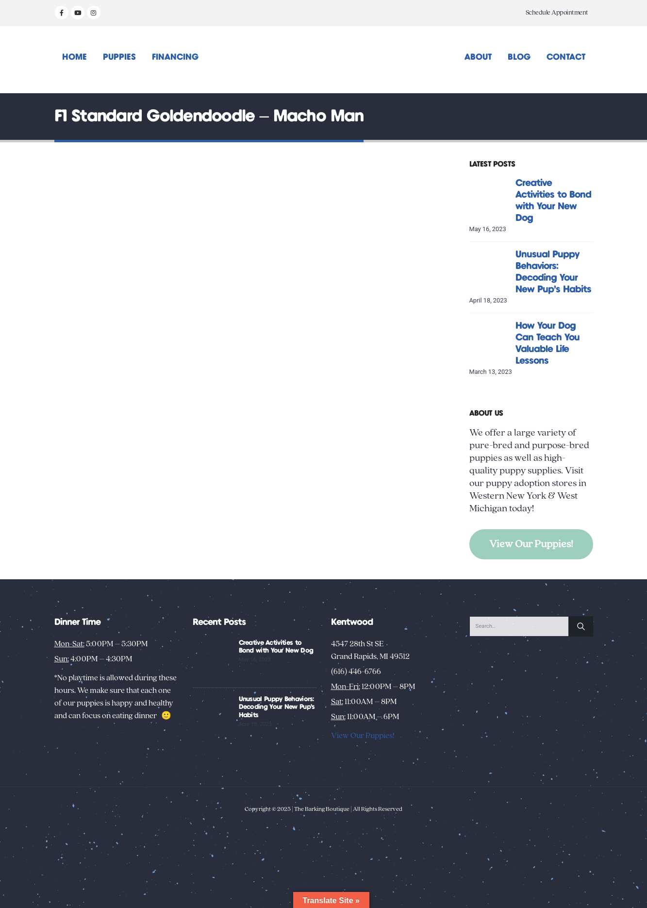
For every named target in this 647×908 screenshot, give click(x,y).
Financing (175, 57)
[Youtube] (77, 12)
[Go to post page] (490, 197)
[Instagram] (93, 12)
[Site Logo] (323, 59)
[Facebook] (61, 12)
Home (74, 57)
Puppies (119, 57)
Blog (519, 57)
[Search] (581, 626)
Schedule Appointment (557, 12)
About (478, 57)
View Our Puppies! (531, 544)
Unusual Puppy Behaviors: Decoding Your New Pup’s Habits (277, 707)
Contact (566, 57)
